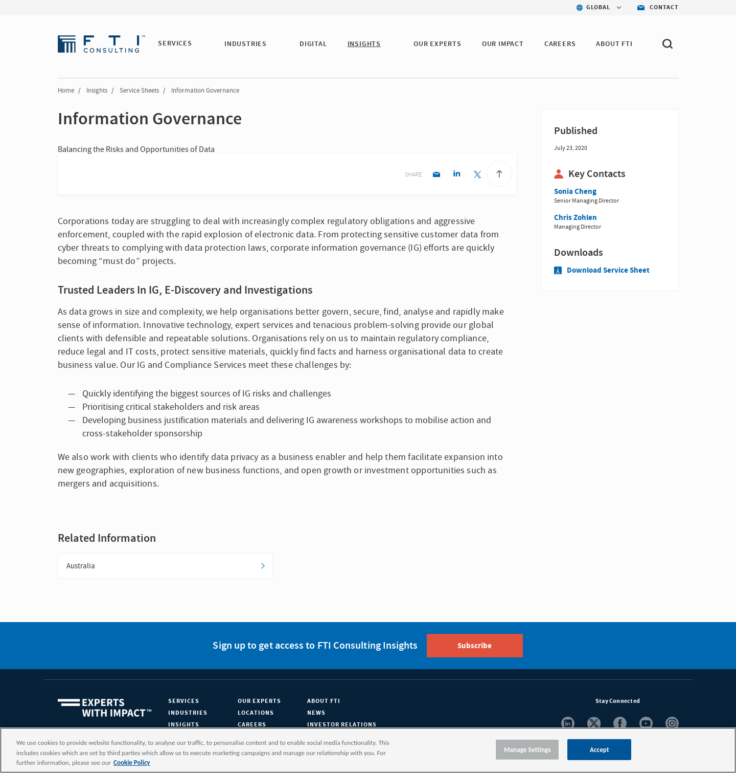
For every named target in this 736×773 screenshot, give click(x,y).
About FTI (323, 701)
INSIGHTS (364, 44)
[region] (368, 750)
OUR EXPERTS (438, 44)
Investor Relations (342, 725)
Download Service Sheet (602, 270)
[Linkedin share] (456, 175)
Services (183, 701)
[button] (198, 44)
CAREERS (561, 44)
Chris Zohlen (575, 217)
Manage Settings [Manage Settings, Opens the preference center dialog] (527, 749)
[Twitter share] (477, 175)
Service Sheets (139, 90)
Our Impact (503, 44)
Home (66, 90)
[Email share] (436, 175)
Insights (96, 90)
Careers (252, 725)
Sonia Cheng (575, 191)
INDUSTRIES (246, 44)
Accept (599, 749)
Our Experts (259, 701)
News (316, 713)
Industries (188, 713)
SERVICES (175, 44)
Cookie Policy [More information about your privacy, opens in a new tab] (131, 762)
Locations (256, 713)
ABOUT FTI (614, 44)
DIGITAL (314, 44)
